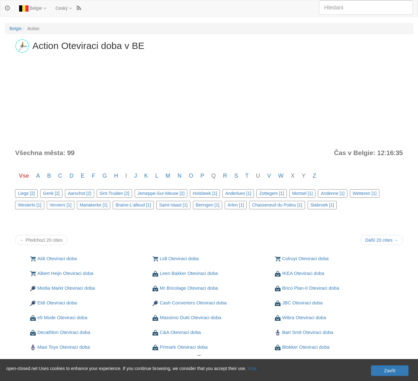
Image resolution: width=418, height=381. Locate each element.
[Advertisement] (209, 101)
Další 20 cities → (381, 240)
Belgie (32, 8)
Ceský (64, 8)
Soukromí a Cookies (24, 364)
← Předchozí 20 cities (41, 240)
